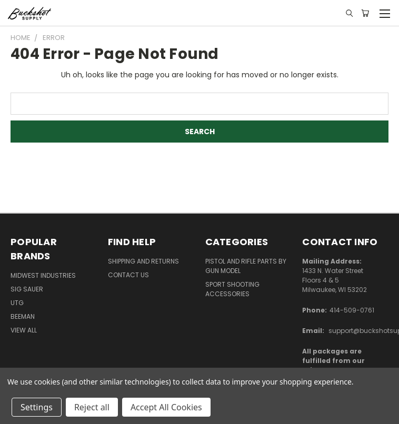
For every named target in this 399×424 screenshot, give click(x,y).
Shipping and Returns (143, 261)
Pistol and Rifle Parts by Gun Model (245, 266)
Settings (37, 407)
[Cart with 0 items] (365, 13)
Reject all (91, 407)
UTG (17, 302)
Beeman (23, 316)
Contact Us (128, 274)
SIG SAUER (27, 289)
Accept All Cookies (166, 407)
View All (24, 330)
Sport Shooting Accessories (232, 289)
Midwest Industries (43, 275)
